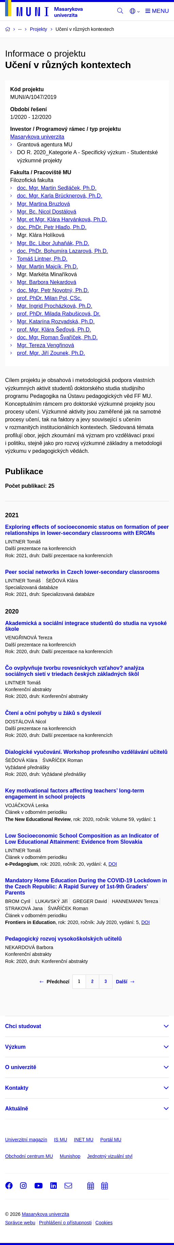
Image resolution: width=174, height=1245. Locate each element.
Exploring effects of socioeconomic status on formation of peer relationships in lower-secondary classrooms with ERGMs (87, 530)
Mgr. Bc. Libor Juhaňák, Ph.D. (53, 243)
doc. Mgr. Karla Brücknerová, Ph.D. (59, 196)
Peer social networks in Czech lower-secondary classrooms (82, 572)
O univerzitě (20, 1067)
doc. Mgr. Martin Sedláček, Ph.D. (57, 188)
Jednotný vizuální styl (110, 1156)
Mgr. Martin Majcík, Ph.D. (47, 266)
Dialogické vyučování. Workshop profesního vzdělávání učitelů (86, 752)
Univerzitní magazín (26, 1139)
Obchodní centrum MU (29, 1156)
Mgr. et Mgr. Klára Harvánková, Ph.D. (62, 219)
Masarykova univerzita (37, 137)
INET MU (83, 1139)
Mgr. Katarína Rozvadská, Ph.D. (56, 321)
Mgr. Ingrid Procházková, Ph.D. (54, 306)
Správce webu (20, 1222)
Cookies (104, 1222)
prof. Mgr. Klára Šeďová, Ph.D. (54, 330)
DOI (112, 864)
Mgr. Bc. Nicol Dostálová (46, 212)
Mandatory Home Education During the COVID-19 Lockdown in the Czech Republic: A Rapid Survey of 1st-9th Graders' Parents (86, 887)
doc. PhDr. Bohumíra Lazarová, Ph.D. (62, 251)
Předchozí (54, 981)
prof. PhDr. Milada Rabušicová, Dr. (58, 314)
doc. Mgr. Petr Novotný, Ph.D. (53, 290)
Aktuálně (16, 1108)
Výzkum (15, 1047)
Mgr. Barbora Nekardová (46, 282)
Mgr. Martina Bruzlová (43, 204)
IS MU (60, 1139)
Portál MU (110, 1139)
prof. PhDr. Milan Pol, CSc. (49, 298)
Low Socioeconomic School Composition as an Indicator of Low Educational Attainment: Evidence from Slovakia (82, 839)
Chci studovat (23, 1026)
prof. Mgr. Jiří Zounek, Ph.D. (51, 353)
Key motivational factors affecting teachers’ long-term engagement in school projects (74, 794)
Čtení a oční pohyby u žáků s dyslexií (53, 713)
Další (125, 981)
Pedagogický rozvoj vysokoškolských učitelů (63, 939)
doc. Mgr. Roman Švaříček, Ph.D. (57, 337)
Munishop (70, 1156)
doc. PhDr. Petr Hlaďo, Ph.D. (52, 227)
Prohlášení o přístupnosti (65, 1222)
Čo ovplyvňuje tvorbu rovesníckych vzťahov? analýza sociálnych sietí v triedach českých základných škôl (74, 671)
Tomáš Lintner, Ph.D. (42, 259)
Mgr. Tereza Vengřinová (45, 345)
